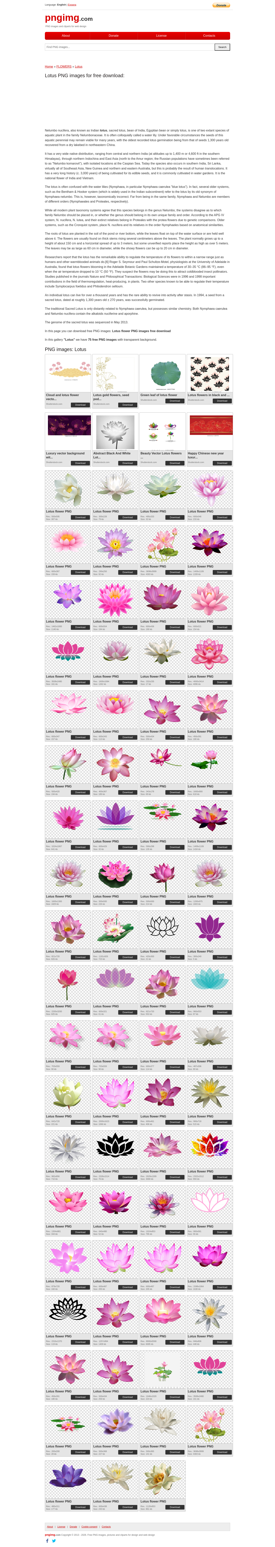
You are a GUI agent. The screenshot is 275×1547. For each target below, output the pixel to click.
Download (80, 405)
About (66, 35)
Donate (114, 35)
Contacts (209, 35)
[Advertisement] (75, 104)
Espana (72, 4)
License (161, 35)
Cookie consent (89, 1526)
